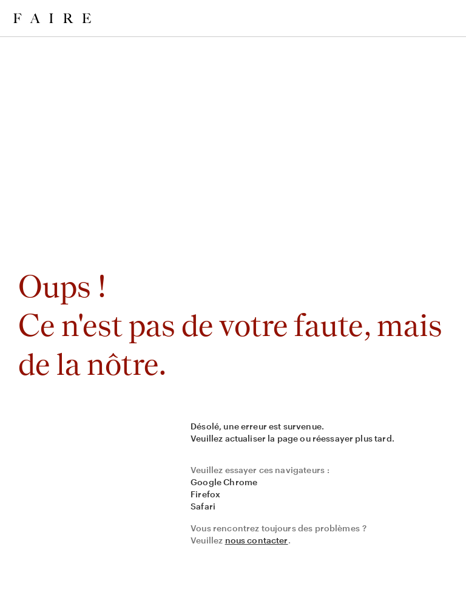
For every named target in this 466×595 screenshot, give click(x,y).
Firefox (205, 494)
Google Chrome (224, 482)
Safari (203, 506)
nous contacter (256, 540)
